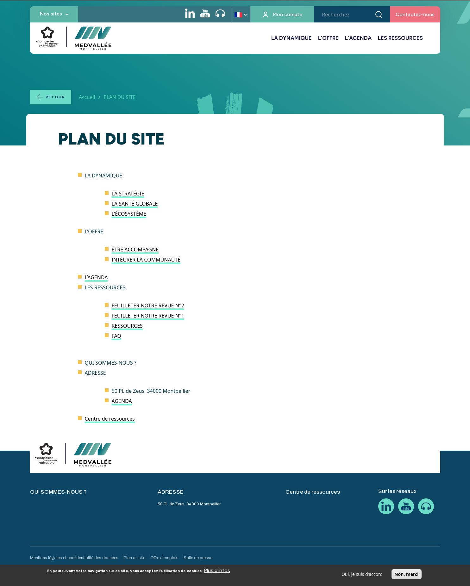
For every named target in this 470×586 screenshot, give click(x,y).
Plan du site (134, 558)
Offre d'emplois (164, 558)
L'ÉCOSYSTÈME (129, 213)
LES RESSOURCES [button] (400, 38)
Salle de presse (198, 558)
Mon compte (287, 14)
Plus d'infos (217, 573)
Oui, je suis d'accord (362, 576)
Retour (55, 97)
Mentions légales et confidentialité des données (74, 558)
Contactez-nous (415, 14)
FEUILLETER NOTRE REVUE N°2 (148, 305)
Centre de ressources (110, 418)
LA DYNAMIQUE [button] (291, 38)
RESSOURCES (127, 325)
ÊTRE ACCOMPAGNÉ (135, 249)
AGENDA (122, 401)
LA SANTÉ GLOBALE (135, 203)
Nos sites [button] (51, 14)
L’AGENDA (358, 38)
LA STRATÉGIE (128, 193)
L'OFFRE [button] (328, 38)
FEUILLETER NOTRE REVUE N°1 (148, 315)
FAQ (116, 335)
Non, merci (406, 576)
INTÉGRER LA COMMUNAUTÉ (146, 259)
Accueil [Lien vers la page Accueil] (87, 97)
